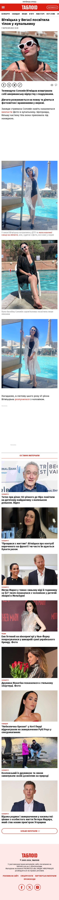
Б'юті (31, 14)
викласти (7, 111)
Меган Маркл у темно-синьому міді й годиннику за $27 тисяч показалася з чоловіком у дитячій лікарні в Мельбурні (29, 593)
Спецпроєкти (26, 876)
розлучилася (22, 399)
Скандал (16, 14)
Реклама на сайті (10, 876)
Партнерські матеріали (45, 876)
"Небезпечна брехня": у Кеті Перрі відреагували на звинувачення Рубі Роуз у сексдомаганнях (26, 729)
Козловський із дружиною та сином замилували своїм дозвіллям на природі (25, 774)
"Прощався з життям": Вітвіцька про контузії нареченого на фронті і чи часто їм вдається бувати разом (28, 546)
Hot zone (50, 14)
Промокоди (29, 879)
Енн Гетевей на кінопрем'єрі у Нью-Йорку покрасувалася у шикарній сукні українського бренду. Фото (28, 639)
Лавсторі (40, 14)
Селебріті (5, 14)
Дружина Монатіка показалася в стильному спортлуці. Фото (27, 684)
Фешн (24, 14)
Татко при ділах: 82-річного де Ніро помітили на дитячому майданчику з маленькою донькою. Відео (28, 500)
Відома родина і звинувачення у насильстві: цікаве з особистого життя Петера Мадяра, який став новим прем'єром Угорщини (27, 819)
